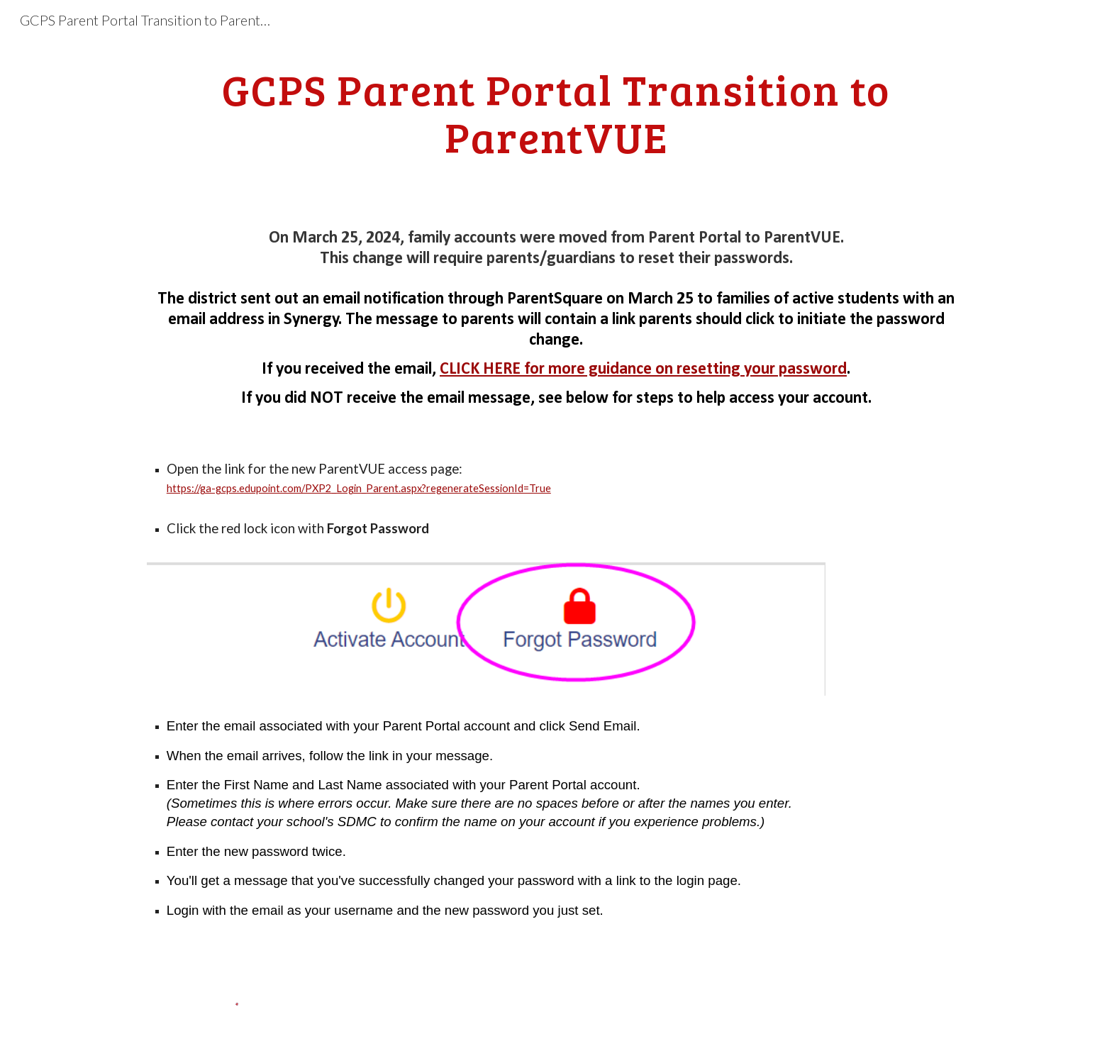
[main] (556, 113)
